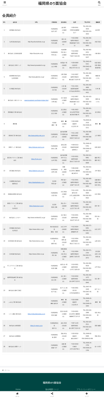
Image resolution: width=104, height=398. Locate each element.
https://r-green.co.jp (36, 325)
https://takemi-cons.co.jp (36, 170)
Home (18, 389)
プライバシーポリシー (86, 389)
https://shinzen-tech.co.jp (36, 147)
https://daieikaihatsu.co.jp (36, 182)
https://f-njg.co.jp (36, 159)
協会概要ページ (52, 389)
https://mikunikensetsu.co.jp (36, 314)
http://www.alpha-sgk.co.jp (36, 135)
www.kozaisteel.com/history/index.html (36, 100)
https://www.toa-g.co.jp (36, 206)
